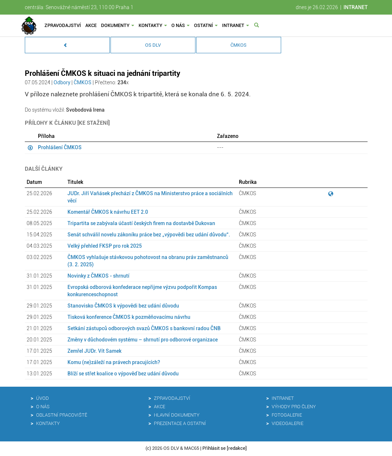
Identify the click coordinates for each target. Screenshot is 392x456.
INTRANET (356, 7)
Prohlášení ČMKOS (60, 147)
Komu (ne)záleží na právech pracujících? (113, 362)
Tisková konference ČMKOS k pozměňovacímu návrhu (128, 317)
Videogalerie (287, 423)
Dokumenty (117, 25)
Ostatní (206, 25)
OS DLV (153, 45)
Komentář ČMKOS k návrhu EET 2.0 (107, 212)
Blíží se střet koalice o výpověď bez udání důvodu (123, 373)
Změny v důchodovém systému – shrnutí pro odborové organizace (142, 340)
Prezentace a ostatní (180, 423)
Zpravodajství (62, 25)
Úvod (42, 398)
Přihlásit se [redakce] (224, 448)
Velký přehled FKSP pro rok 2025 (104, 246)
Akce (91, 25)
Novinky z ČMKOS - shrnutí (98, 276)
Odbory (62, 82)
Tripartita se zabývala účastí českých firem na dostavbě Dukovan (141, 223)
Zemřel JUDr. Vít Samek (94, 351)
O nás (180, 25)
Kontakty (153, 25)
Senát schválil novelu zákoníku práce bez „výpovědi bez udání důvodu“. (148, 234)
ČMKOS (238, 45)
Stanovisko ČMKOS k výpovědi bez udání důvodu (123, 306)
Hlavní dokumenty (176, 415)
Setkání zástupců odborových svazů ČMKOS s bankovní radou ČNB (144, 328)
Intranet (235, 25)
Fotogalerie (287, 415)
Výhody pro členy (294, 406)
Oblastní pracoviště (61, 415)
